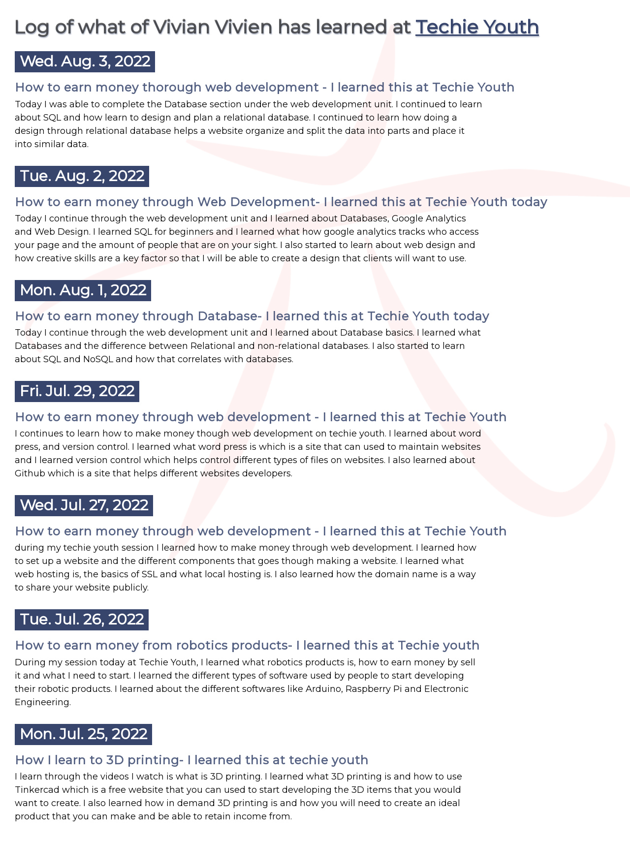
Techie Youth (477, 26)
